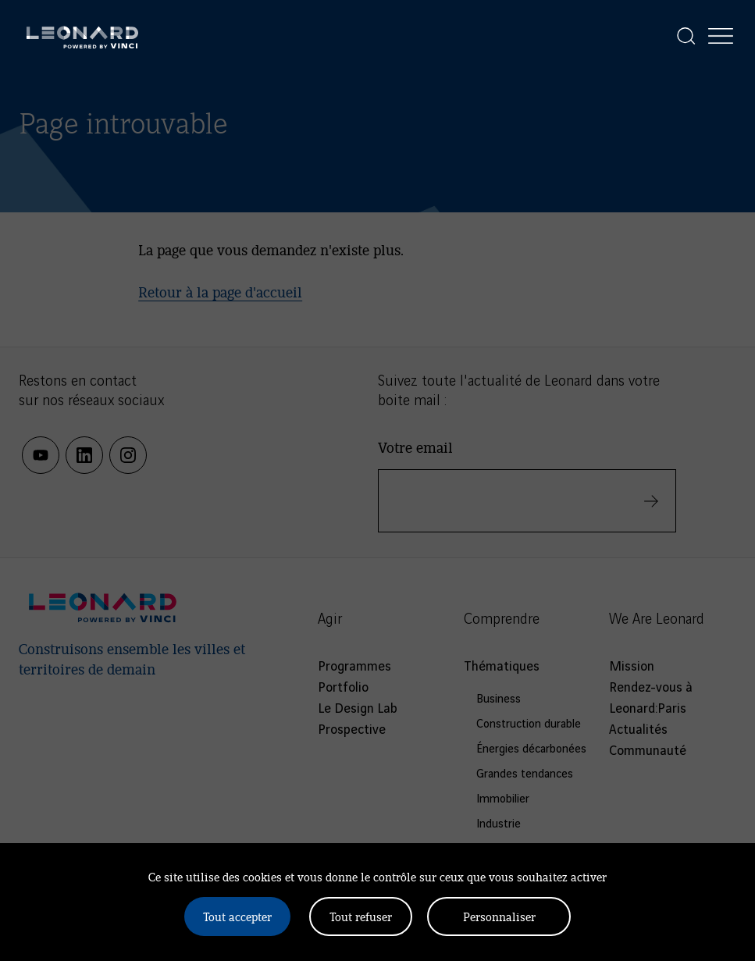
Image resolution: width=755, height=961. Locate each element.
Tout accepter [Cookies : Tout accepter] (237, 916)
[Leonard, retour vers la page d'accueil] (82, 36)
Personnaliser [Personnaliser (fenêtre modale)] (499, 916)
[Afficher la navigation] (720, 36)
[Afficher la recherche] (686, 35)
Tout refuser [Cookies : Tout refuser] (360, 916)
